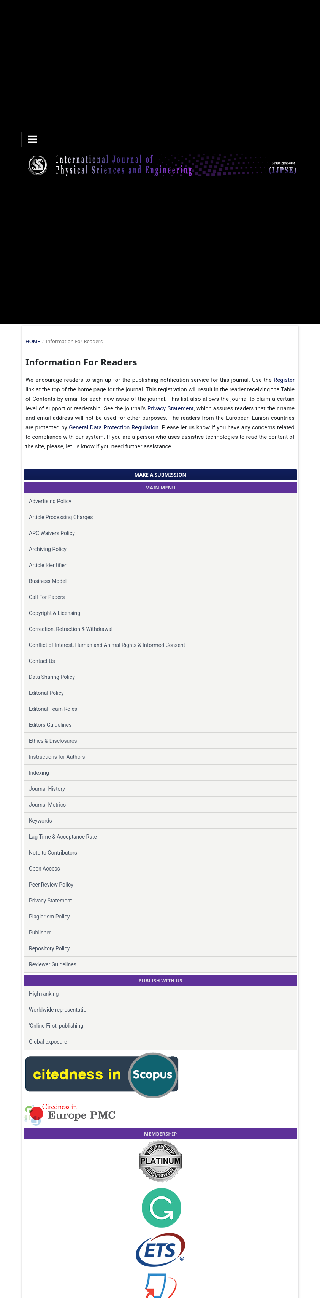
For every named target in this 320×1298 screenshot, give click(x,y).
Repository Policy (49, 948)
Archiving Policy (48, 549)
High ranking (44, 994)
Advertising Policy (50, 501)
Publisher (40, 932)
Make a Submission (160, 474)
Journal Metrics (47, 805)
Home (32, 341)
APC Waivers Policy (52, 533)
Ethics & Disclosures (53, 741)
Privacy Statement (170, 408)
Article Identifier (48, 565)
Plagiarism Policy (49, 917)
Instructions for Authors (57, 757)
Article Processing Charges (61, 517)
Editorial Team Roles (53, 709)
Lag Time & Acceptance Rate (63, 837)
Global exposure (48, 1042)
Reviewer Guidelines (52, 964)
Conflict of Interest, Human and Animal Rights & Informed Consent (107, 645)
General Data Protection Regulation (113, 427)
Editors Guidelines (50, 725)
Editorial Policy (46, 693)
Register (284, 380)
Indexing (39, 773)
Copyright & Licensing (54, 613)
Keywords (40, 821)
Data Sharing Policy (52, 677)
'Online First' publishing (56, 1026)
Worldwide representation (59, 1010)
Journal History (47, 789)
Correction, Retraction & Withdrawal (70, 629)
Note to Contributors (53, 853)
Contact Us (42, 661)
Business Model (48, 581)
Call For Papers (47, 597)
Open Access (44, 869)
